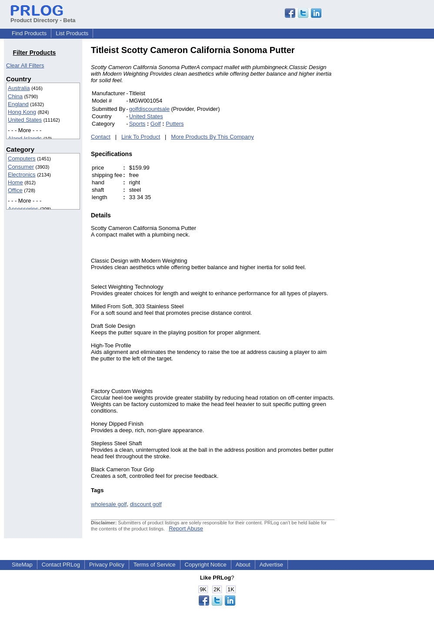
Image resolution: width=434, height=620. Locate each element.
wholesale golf (109, 504)
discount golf (146, 504)
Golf (155, 123)
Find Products (29, 33)
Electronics (22, 174)
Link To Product (140, 136)
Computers (22, 158)
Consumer (21, 166)
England (18, 104)
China (15, 96)
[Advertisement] (393, 175)
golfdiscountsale (149, 109)
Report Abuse (186, 528)
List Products (72, 33)
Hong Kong (22, 112)
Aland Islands (25, 138)
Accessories (23, 209)
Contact (100, 136)
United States (25, 120)
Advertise (271, 564)
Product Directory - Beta (43, 16)
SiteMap (22, 564)
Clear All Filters (25, 65)
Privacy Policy (106, 564)
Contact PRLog (61, 564)
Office (15, 190)
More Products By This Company (212, 136)
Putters (175, 123)
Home (15, 182)
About (243, 564)
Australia (19, 88)
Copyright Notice (206, 564)
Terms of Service (155, 564)
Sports (137, 123)
